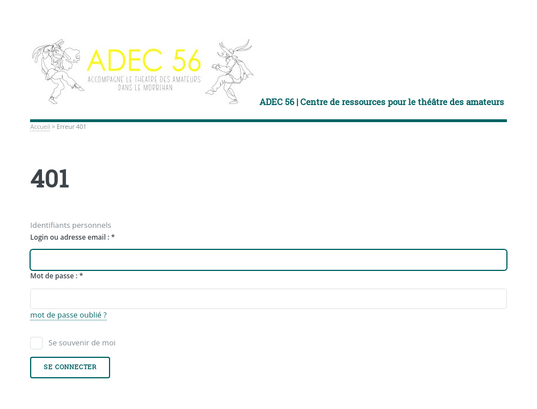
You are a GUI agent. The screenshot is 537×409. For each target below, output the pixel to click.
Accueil (40, 127)
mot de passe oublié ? (68, 315)
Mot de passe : (56, 276)
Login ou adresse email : (72, 237)
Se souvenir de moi (81, 342)
